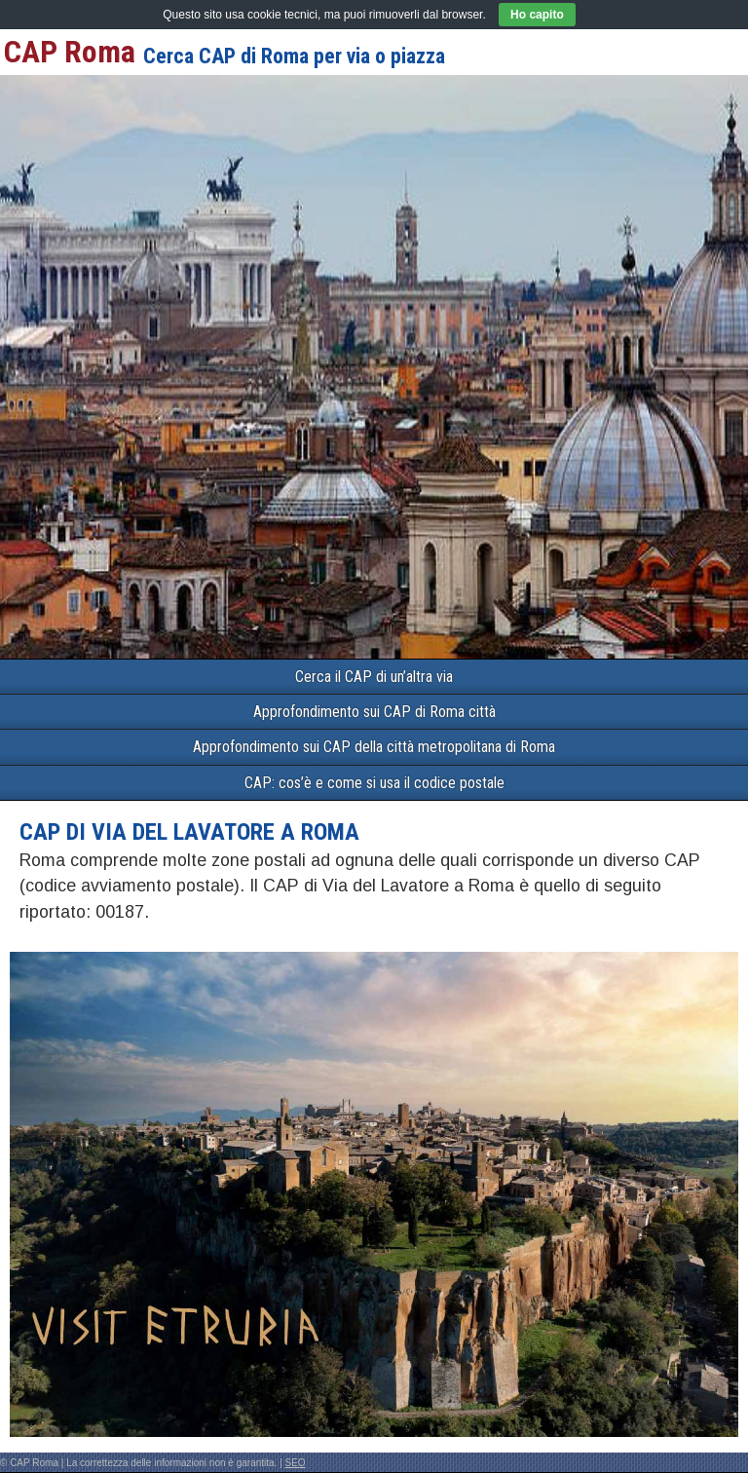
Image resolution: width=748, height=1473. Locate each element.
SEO (295, 1462)
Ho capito (537, 14)
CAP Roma (69, 51)
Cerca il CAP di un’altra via (374, 676)
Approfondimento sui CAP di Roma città (374, 711)
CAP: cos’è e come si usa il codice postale (374, 783)
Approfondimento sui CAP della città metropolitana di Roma (374, 746)
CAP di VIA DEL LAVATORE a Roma (189, 832)
